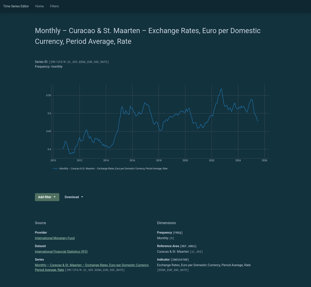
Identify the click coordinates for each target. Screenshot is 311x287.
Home (39, 6)
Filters (54, 6)
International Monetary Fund (55, 238)
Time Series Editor (16, 6)
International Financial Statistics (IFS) (61, 251)
